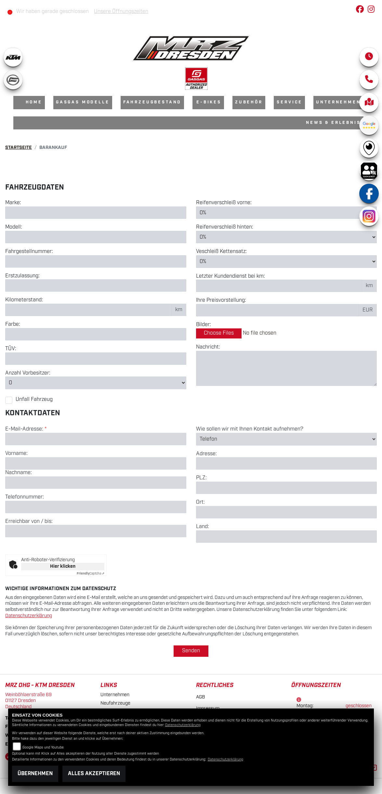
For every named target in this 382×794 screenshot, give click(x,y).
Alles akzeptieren (94, 773)
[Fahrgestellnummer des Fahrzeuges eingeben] (95, 261)
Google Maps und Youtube (43, 747)
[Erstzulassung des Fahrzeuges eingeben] (95, 285)
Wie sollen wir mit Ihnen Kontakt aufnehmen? (249, 455)
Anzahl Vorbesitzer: (27, 373)
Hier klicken (62, 566)
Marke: (13, 203)
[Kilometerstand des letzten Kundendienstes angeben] (279, 286)
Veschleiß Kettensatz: (221, 252)
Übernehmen (35, 773)
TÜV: (10, 349)
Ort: (200, 528)
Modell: (13, 227)
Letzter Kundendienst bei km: (230, 276)
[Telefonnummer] (95, 533)
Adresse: (206, 480)
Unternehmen (114, 695)
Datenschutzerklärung (28, 616)
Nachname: (18, 499)
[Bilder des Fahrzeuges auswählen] (286, 333)
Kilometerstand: (24, 300)
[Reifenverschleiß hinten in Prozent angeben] (286, 237)
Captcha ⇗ (90, 573)
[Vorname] (95, 489)
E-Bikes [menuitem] (208, 102)
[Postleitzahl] (286, 514)
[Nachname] (95, 509)
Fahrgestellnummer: (29, 251)
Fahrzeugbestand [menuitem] (152, 102)
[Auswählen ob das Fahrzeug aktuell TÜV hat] (95, 358)
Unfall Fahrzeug (34, 399)
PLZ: (201, 504)
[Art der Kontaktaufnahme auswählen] (286, 465)
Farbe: (12, 324)
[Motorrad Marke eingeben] (95, 212)
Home (34, 102)
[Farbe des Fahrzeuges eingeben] (95, 334)
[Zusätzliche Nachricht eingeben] (286, 368)
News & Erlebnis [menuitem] (333, 123)
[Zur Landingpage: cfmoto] (13, 79)
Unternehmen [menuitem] (338, 102)
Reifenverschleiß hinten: (224, 227)
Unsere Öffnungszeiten (121, 11)
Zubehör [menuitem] (249, 102)
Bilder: (203, 325)
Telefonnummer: (24, 523)
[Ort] (286, 538)
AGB (200, 697)
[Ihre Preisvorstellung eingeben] (277, 310)
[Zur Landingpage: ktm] (13, 57)
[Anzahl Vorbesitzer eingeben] (95, 383)
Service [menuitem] (289, 102)
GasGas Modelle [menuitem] (83, 102)
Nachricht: (208, 347)
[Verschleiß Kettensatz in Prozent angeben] (286, 261)
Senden (191, 650)
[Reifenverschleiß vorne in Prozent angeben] (286, 212)
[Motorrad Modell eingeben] (95, 237)
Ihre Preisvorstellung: (221, 301)
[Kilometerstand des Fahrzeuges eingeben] (88, 310)
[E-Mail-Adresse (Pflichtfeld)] (95, 465)
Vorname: (16, 480)
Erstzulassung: (22, 276)
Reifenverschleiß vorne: (224, 203)
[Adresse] (286, 489)
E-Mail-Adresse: (25, 455)
